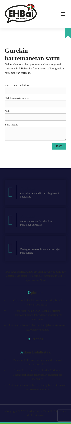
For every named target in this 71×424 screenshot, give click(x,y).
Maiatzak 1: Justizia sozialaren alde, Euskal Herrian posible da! (37, 302)
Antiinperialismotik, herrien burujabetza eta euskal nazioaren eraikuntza (37, 327)
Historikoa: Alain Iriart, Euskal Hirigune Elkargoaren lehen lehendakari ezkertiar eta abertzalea (37, 315)
